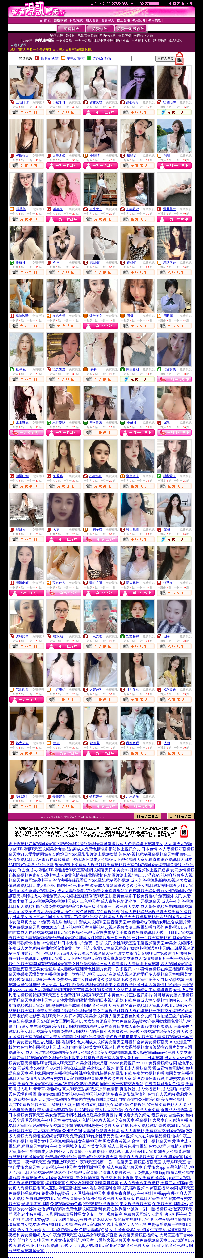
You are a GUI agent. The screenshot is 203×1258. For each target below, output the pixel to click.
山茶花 (21, 369)
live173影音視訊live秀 (49, 1245)
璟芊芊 (21, 209)
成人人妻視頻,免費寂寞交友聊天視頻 (153, 1131)
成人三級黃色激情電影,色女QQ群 (137, 1146)
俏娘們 (131, 262)
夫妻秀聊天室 (174, 1162)
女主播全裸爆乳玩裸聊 (129, 1230)
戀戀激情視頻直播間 (101, 1204)
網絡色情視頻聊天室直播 (76, 1172)
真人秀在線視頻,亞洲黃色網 (57, 1131)
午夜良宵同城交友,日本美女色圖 (78, 1146)
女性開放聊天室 (92, 1167)
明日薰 (168, 316)
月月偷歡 (132, 689)
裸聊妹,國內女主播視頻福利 (53, 1073)
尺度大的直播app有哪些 (71, 1219)
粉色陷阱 (169, 102)
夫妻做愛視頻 (159, 1224)
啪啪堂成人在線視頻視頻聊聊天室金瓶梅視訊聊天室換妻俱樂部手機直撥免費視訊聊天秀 (85, 932)
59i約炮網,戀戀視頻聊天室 (97, 1125)
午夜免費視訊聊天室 (149, 1240)
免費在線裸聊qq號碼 (120, 1209)
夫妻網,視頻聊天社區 (101, 1131)
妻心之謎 (95, 583)
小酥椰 (131, 422)
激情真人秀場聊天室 (136, 1157)
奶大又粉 (22, 743)
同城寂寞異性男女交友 (74, 1214)
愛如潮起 (22, 796)
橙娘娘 (58, 636)
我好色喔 (132, 743)
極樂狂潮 (22, 476)
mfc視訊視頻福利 (97, 1188)
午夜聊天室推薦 (90, 1162)
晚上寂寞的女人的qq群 (126, 1224)
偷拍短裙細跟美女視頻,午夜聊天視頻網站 (73, 1094)
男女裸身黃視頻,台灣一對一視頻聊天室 (137, 1141)
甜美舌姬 (58, 155)
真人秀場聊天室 (169, 1157)
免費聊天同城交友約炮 (143, 1214)
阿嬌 (130, 316)
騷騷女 (21, 529)
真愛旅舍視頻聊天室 (113, 1240)
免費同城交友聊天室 (43, 1198)
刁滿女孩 (169, 369)
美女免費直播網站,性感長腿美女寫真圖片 (81, 1115)
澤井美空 (169, 209)
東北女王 (95, 209)
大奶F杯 (95, 689)
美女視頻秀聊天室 (135, 1204)
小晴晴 (95, 155)
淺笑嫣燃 (58, 369)
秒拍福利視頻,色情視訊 (125, 1105)
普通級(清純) (102, 58)
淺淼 (167, 636)
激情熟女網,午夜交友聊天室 (49, 1078)
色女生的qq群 (29, 1230)
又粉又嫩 (169, 689)
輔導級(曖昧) (76, 58)
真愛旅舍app (154, 1167)
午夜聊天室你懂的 (90, 1224)
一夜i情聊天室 (33, 1162)
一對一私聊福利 (109, 1214)
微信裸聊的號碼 (51, 1209)
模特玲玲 (22, 316)
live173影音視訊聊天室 (130, 1245)
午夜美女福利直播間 (168, 1230)
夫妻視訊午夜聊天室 (59, 1167)
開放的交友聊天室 (33, 1240)
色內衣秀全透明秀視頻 (139, 1183)
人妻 (56, 529)
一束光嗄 (95, 636)
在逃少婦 (58, 316)
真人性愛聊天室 (139, 1151)
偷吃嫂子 (95, 796)
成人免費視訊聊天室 (124, 1167)
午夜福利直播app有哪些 (158, 1193)
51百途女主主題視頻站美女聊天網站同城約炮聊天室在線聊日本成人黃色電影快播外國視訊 (92, 1026)
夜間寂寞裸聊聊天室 (131, 1219)
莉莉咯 (58, 476)
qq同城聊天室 (182, 1188)
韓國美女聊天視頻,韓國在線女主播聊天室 (65, 1141)
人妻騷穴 (132, 209)
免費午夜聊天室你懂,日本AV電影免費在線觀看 (58, 1084)
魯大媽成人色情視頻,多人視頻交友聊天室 (98, 1120)
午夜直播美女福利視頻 (82, 1198)
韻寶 (167, 155)
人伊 (167, 743)
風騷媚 (131, 155)
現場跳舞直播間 (35, 1204)
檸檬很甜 (22, 155)
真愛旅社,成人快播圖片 (140, 1089)
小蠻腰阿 (95, 476)
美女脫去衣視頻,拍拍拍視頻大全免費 (127, 1110)
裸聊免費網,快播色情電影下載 (105, 1073)
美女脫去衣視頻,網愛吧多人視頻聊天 (119, 1068)
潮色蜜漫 (132, 476)
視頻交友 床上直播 (117, 1178)
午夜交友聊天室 (80, 1183)
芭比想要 (22, 689)
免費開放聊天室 (61, 1162)
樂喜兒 (58, 209)
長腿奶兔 (58, 796)
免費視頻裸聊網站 (24, 1193)
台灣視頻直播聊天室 (26, 1157)
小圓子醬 (95, 529)
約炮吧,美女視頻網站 (139, 1125)
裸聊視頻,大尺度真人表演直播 (161, 1120)
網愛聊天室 (55, 1183)
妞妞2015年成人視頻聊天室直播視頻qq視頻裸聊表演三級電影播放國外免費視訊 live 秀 (116, 927)
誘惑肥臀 (22, 636)
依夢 (93, 369)
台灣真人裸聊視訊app (117, 1172)
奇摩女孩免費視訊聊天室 (72, 1240)
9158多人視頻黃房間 (172, 1151)
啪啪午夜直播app (121, 1193)
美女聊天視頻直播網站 (138, 1235)
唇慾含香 (169, 262)
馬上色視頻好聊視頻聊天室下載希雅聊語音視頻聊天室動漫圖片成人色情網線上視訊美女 (85, 844)
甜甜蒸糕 (95, 102)
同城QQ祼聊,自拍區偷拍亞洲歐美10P (128, 1099)
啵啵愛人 (169, 476)
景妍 (167, 529)
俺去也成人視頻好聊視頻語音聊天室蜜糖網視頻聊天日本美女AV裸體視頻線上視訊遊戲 (93, 870)
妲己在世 (169, 583)
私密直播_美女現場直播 (79, 1178)
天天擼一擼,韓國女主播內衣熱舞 (66, 1099)
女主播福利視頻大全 (60, 1230)
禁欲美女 (95, 316)
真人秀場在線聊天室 (88, 1193)
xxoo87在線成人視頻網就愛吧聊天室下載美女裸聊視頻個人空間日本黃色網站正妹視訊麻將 (92, 990)
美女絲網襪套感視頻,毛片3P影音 (65, 1110)
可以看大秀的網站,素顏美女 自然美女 (151, 1115)
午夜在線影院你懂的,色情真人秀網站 (143, 1094)
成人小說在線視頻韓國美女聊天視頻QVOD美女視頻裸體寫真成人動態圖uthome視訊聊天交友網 (108, 1052)
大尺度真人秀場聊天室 (89, 1245)
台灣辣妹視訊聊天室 (26, 1251)
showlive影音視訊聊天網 (172, 1245)
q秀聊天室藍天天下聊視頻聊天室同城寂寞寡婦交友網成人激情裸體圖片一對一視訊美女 (117, 958)
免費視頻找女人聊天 (39, 1178)
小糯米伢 (58, 102)
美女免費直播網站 (150, 1178)
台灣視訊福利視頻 (129, 1188)
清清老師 (22, 583)
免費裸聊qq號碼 (55, 1193)
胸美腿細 (132, 369)
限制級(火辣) (50, 58)
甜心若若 (132, 102)
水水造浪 (132, 796)
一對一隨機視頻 (153, 1209)
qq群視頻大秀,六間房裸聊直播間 (75, 1105)
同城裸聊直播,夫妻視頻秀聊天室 (103, 1078)
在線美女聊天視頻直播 (98, 1235)
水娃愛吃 (58, 422)
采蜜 (167, 422)
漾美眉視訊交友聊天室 (98, 1157)
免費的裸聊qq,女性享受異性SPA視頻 (102, 1136)
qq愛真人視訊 (179, 1178)
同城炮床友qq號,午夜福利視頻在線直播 (51, 1068)
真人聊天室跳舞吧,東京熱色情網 (90, 1089)
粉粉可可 (22, 262)
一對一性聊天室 (119, 1162)
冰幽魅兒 (22, 422)
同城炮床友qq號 (35, 1219)
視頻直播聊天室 (147, 1162)
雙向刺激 (95, 422)
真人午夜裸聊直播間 (168, 1219)
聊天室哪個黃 (107, 1183)
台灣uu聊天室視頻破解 (33, 1172)
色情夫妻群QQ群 (93, 1230)
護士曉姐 (132, 529)
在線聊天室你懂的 (151, 1198)
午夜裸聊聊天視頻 (57, 1224)
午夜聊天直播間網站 (170, 1204)
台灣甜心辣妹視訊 (61, 1157)
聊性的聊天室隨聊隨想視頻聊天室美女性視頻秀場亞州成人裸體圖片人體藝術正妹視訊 (83, 964)
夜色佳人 (58, 583)
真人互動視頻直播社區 (61, 1188)
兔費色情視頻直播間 (84, 1209)
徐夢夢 (95, 743)
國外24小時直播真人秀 (33, 1214)
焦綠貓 (95, 262)
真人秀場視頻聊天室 (26, 1183)
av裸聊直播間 (157, 1188)
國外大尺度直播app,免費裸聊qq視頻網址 (89, 1151)
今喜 (56, 262)
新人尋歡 (132, 583)
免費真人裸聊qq (151, 1172)
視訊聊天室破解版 (119, 1198)
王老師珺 (22, 102)
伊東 (56, 743)
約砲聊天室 (102, 1219)
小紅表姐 (58, 689)
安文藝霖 (132, 636)
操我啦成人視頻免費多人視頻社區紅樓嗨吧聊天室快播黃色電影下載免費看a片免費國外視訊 (101, 896)
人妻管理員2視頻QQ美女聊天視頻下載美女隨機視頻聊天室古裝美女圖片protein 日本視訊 (85, 1058)
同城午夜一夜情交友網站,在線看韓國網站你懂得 (142, 1084)
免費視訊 (38, 102)
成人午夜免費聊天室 (59, 1235)
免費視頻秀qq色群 (66, 1204)
